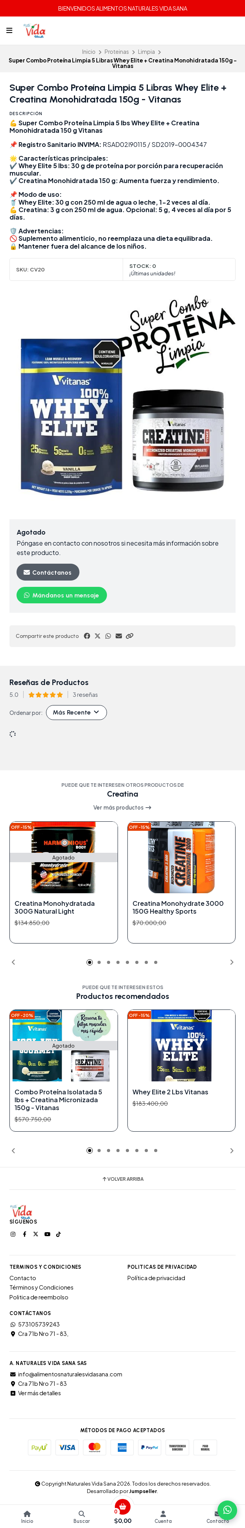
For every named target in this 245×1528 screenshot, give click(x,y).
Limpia (146, 51)
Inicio (89, 51)
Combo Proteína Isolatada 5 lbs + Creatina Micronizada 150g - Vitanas (58, 1099)
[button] (129, 636)
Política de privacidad (156, 1278)
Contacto (22, 1278)
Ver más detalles (35, 1393)
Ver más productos (122, 807)
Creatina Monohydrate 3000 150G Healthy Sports (178, 907)
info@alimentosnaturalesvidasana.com (65, 1374)
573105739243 (34, 1324)
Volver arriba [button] (122, 1179)
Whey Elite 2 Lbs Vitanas (170, 1092)
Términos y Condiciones (41, 1287)
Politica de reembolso (38, 1297)
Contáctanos (47, 572)
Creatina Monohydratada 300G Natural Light (55, 907)
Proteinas (117, 51)
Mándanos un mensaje (61, 595)
